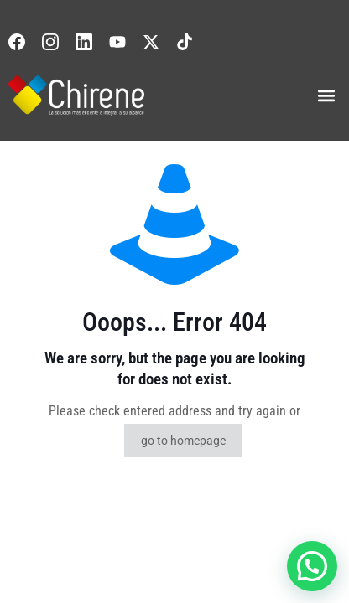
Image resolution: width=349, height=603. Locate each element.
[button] (327, 95)
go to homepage (183, 440)
